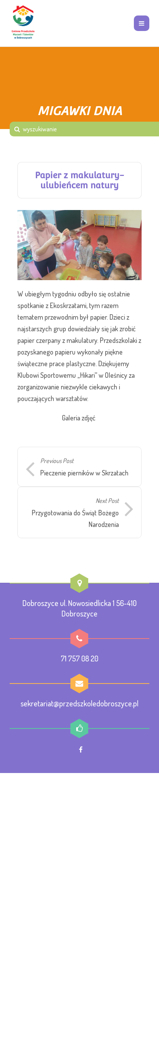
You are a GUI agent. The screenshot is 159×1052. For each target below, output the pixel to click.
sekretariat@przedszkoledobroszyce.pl (79, 703)
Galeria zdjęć (79, 417)
